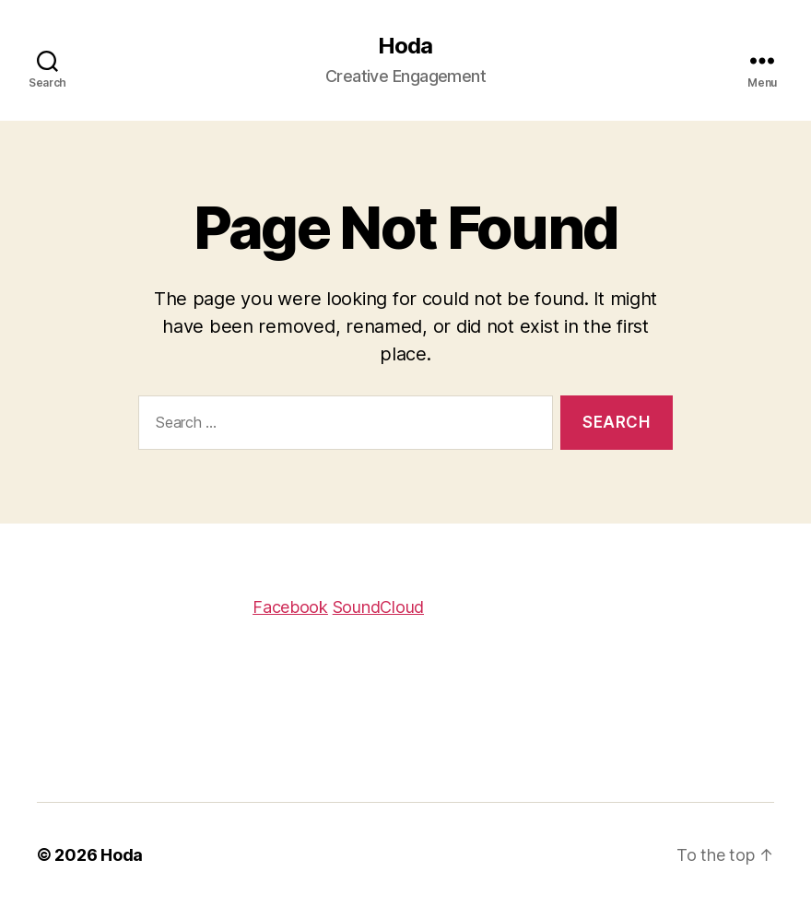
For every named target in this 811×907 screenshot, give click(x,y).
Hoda (405, 46)
